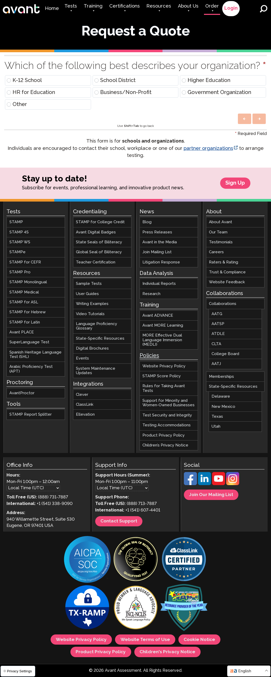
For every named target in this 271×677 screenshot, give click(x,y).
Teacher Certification (95, 262)
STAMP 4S (19, 232)
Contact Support (118, 521)
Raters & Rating (223, 262)
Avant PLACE (21, 332)
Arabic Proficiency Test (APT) (31, 369)
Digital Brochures (92, 348)
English (244, 671)
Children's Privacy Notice (167, 652)
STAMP (16, 222)
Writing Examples (92, 304)
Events (82, 358)
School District (115, 80)
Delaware (221, 397)
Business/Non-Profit (123, 92)
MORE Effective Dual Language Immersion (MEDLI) (162, 340)
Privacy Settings (17, 671)
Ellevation (85, 415)
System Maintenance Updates (95, 370)
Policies (149, 356)
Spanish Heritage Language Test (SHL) (35, 354)
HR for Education (31, 92)
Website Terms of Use (145, 639)
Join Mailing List (157, 252)
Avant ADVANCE (157, 315)
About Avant (220, 222)
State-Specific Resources (100, 338)
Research (151, 294)
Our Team (218, 232)
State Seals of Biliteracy (99, 242)
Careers (216, 252)
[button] (244, 119)
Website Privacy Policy (163, 366)
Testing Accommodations (166, 425)
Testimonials (221, 242)
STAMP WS (19, 242)
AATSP (218, 324)
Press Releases (157, 232)
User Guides (87, 294)
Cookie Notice (199, 639)
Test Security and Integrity (167, 415)
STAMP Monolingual (28, 282)
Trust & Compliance (227, 272)
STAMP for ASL (23, 302)
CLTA (216, 344)
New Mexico (223, 406)
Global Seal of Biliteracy (99, 252)
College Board (225, 354)
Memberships (221, 376)
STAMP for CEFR (25, 262)
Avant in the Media (159, 242)
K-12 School (24, 80)
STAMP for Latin (24, 322)
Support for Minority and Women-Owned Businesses (168, 402)
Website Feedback (227, 282)
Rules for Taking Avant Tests (163, 388)
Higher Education (206, 80)
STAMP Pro (20, 272)
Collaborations (222, 304)
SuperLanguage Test (29, 342)
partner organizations (208, 148)
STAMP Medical (24, 292)
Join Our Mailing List (211, 494)
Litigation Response (161, 262)
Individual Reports (159, 284)
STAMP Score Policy (161, 376)
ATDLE (218, 334)
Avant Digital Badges (96, 232)
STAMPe (17, 252)
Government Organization (216, 92)
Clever (82, 394)
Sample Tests (89, 284)
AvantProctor (21, 393)
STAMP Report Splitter (30, 415)
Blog (147, 222)
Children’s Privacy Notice (165, 445)
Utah (216, 427)
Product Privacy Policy (163, 435)
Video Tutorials (90, 314)
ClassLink (84, 404)
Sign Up (235, 183)
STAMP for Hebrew (27, 312)
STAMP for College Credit (100, 222)
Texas (217, 416)
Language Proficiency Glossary (96, 326)
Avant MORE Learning (162, 325)
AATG (217, 314)
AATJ (216, 364)
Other (17, 104)
